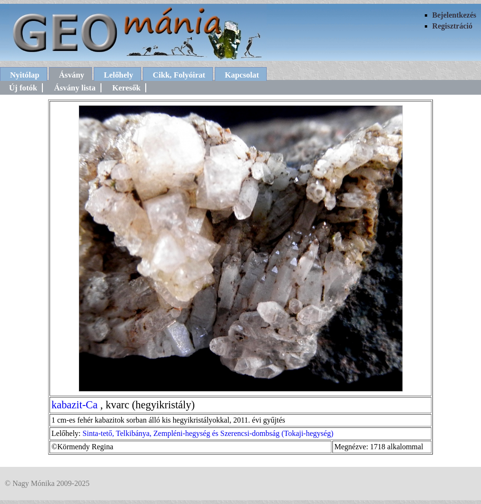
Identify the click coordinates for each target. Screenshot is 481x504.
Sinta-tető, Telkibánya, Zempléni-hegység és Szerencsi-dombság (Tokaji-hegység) (207, 433)
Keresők (126, 87)
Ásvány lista (74, 87)
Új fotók (23, 87)
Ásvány (71, 74)
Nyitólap (25, 74)
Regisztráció (452, 26)
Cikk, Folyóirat (179, 74)
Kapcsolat (242, 74)
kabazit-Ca (74, 405)
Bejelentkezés (454, 15)
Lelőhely (118, 74)
